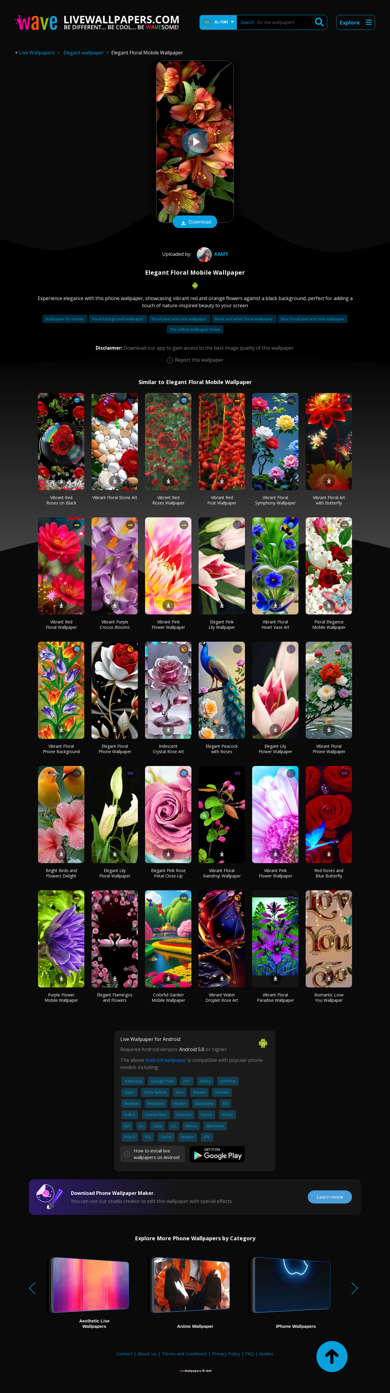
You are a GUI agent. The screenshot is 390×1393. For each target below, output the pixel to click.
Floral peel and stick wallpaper (180, 319)
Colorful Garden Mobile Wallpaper (168, 997)
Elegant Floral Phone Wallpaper (114, 748)
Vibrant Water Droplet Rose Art (221, 997)
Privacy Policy (226, 1354)
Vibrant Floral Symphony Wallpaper (275, 500)
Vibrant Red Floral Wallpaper (61, 624)
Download (195, 222)
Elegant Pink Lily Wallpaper (221, 624)
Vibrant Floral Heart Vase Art (275, 624)
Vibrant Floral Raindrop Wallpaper (222, 873)
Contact (124, 1354)
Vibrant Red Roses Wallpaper (168, 500)
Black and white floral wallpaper (244, 319)
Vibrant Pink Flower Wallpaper (168, 624)
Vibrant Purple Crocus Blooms (115, 624)
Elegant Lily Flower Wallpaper (275, 748)
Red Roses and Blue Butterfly (328, 873)
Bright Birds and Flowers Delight (61, 873)
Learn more (330, 1197)
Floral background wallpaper (118, 319)
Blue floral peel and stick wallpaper (313, 319)
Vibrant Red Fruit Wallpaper (221, 500)
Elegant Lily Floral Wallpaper (114, 873)
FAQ (249, 1354)
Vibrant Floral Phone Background (61, 748)
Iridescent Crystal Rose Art (168, 748)
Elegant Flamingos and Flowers (114, 997)
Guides (266, 1354)
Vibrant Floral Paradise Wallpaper (275, 997)
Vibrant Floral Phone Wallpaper (329, 748)
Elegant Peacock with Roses (222, 748)
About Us (147, 1354)
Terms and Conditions (184, 1354)
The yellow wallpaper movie (195, 329)
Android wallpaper (165, 1060)
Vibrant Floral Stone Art (114, 497)
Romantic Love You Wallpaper (329, 997)
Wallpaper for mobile (65, 319)
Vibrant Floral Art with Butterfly (329, 500)
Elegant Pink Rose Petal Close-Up (168, 873)
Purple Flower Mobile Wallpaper (61, 997)
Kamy (211, 254)
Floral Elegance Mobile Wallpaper (329, 624)
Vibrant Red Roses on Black (61, 500)
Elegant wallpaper (83, 52)
